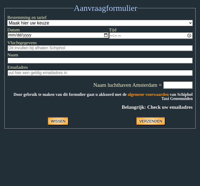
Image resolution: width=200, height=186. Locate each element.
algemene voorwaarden (148, 94)
